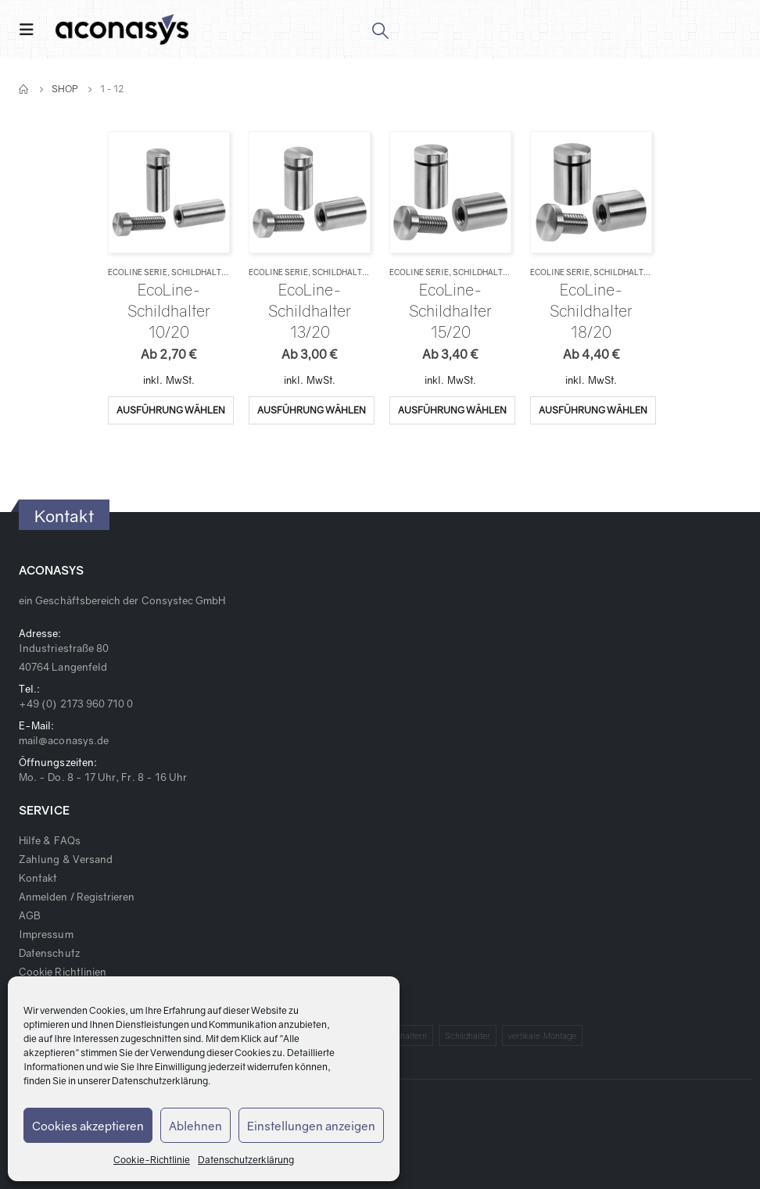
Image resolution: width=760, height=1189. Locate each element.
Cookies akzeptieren (88, 1126)
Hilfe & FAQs (50, 840)
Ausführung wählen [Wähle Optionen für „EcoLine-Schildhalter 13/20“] (311, 410)
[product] (168, 191)
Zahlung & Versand (66, 859)
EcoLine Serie (137, 272)
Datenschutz (49, 953)
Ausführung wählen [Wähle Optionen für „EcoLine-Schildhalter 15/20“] (452, 410)
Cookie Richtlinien (62, 971)
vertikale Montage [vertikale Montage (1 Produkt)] (542, 1035)
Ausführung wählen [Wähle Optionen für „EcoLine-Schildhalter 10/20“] (171, 410)
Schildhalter (201, 272)
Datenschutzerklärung (160, 1081)
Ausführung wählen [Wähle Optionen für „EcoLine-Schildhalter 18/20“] (593, 410)
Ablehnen (195, 1126)
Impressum (46, 934)
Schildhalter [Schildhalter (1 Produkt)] (468, 1035)
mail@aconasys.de (64, 740)
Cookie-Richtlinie (151, 1160)
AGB (30, 915)
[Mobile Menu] (31, 29)
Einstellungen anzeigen (311, 1126)
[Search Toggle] (379, 29)
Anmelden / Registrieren (77, 896)
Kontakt (38, 878)
